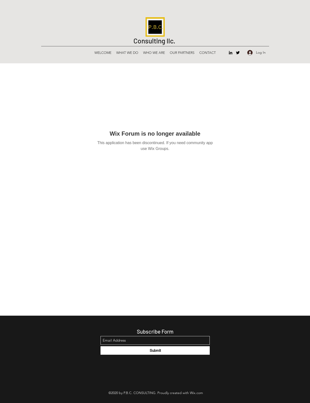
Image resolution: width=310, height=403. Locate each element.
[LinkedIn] (230, 52)
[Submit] (155, 350)
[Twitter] (237, 52)
